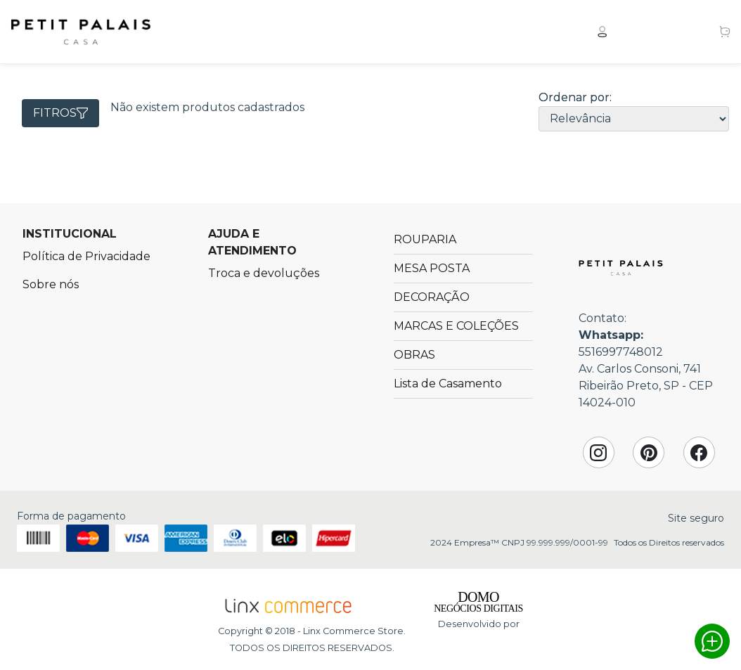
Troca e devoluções (263, 273)
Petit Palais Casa (81, 31)
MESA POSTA (432, 268)
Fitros (60, 113)
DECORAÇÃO (432, 297)
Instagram (598, 452)
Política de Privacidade (86, 256)
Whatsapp (712, 641)
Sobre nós (50, 284)
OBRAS (414, 354)
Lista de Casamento (448, 383)
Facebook (698, 452)
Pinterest (649, 452)
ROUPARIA (425, 239)
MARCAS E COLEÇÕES (456, 326)
